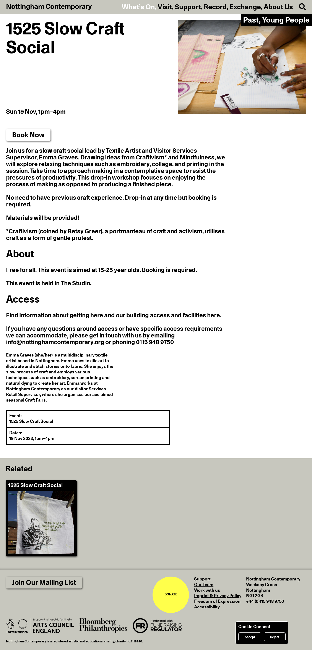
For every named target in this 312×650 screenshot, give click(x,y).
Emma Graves (20, 355)
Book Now (28, 135)
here (213, 316)
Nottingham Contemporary (49, 6)
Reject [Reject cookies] (274, 637)
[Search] (299, 7)
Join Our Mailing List (44, 582)
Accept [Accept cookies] (250, 637)
